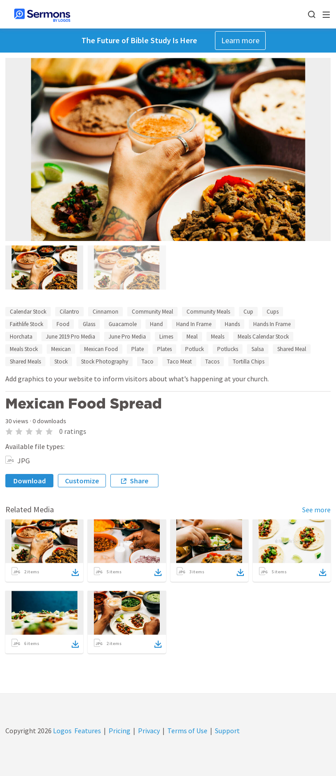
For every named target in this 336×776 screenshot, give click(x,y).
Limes (166, 336)
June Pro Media (127, 336)
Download (29, 480)
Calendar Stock (28, 311)
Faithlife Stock (26, 324)
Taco (148, 361)
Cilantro (69, 311)
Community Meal (152, 311)
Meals (217, 336)
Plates (164, 349)
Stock (61, 361)
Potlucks (227, 349)
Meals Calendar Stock (263, 336)
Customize (82, 480)
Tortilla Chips (248, 361)
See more (316, 509)
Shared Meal (291, 349)
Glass (89, 324)
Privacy (149, 730)
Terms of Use (187, 730)
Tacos (212, 361)
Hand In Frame (193, 324)
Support (227, 730)
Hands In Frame (272, 324)
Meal (192, 336)
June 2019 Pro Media (70, 336)
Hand (156, 324)
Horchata (21, 336)
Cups (273, 311)
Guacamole (123, 324)
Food (63, 324)
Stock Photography (104, 361)
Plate (137, 349)
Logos (62, 730)
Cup (248, 311)
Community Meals (208, 311)
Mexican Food (101, 349)
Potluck (194, 349)
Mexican (61, 349)
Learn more (240, 40)
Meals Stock (24, 349)
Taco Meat (179, 361)
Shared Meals (25, 361)
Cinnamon (105, 311)
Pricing (119, 730)
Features (87, 730)
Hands (232, 324)
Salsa (257, 349)
